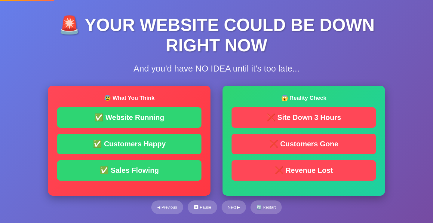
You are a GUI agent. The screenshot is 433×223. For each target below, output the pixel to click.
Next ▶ (234, 207)
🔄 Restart (266, 207)
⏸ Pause (202, 207)
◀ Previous (167, 207)
